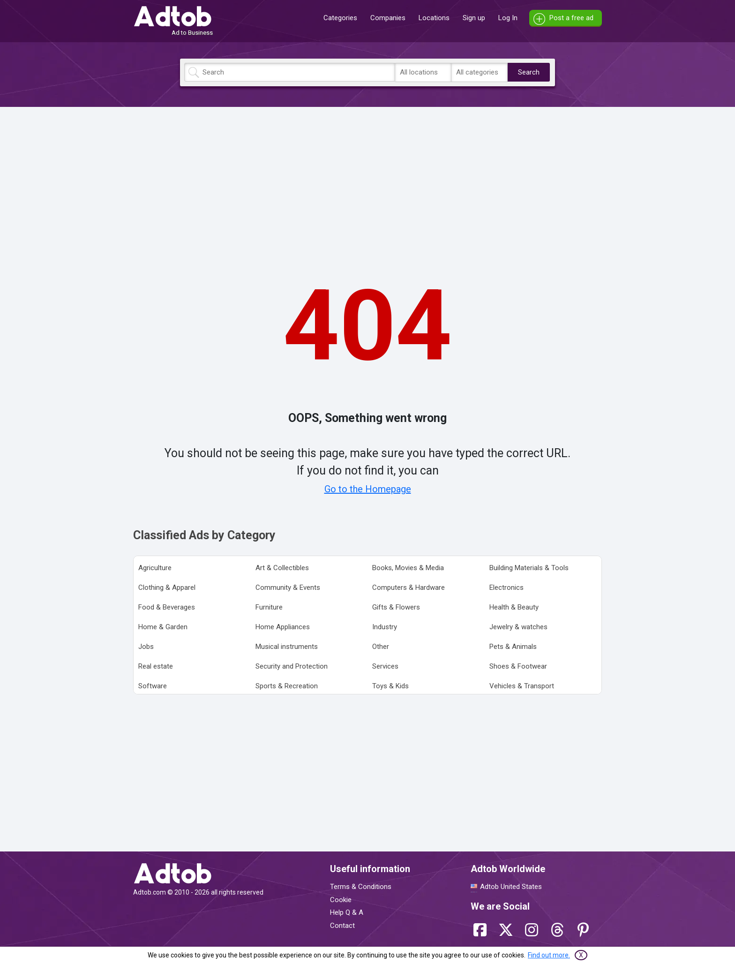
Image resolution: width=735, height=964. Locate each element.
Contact (342, 925)
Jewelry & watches (518, 627)
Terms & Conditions (360, 886)
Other (380, 646)
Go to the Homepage (367, 489)
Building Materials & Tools (529, 568)
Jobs (146, 646)
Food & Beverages (166, 607)
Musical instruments (286, 646)
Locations (434, 18)
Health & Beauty (514, 607)
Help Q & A (346, 912)
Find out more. (549, 955)
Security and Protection (291, 666)
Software (152, 686)
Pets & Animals (513, 646)
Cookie (341, 900)
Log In (508, 18)
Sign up (474, 18)
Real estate (155, 666)
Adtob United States (511, 886)
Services (385, 666)
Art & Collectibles (282, 568)
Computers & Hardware (408, 587)
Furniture (269, 607)
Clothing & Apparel (166, 587)
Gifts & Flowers (396, 607)
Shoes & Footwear (518, 666)
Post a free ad (571, 18)
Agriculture (155, 568)
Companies (387, 18)
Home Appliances (282, 627)
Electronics (506, 587)
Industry (384, 627)
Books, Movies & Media (408, 568)
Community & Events (287, 587)
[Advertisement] (367, 179)
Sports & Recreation (286, 686)
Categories (340, 18)
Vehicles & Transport (521, 686)
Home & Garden (163, 627)
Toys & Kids (390, 686)
